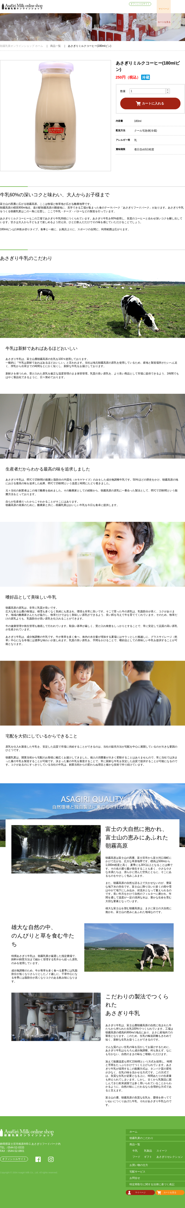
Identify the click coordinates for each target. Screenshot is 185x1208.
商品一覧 (92, 10)
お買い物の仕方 (109, 10)
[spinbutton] (147, 91)
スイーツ (161, 1150)
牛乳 (135, 1150)
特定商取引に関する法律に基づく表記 (152, 1184)
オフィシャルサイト (140, 4)
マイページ (164, 9)
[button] (167, 90)
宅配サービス (129, 10)
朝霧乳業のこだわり (72, 10)
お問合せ (146, 10)
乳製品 (148, 1150)
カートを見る (164, 22)
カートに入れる (153, 103)
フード (136, 1156)
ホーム (52, 10)
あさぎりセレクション (169, 1156)
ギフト (148, 1156)
